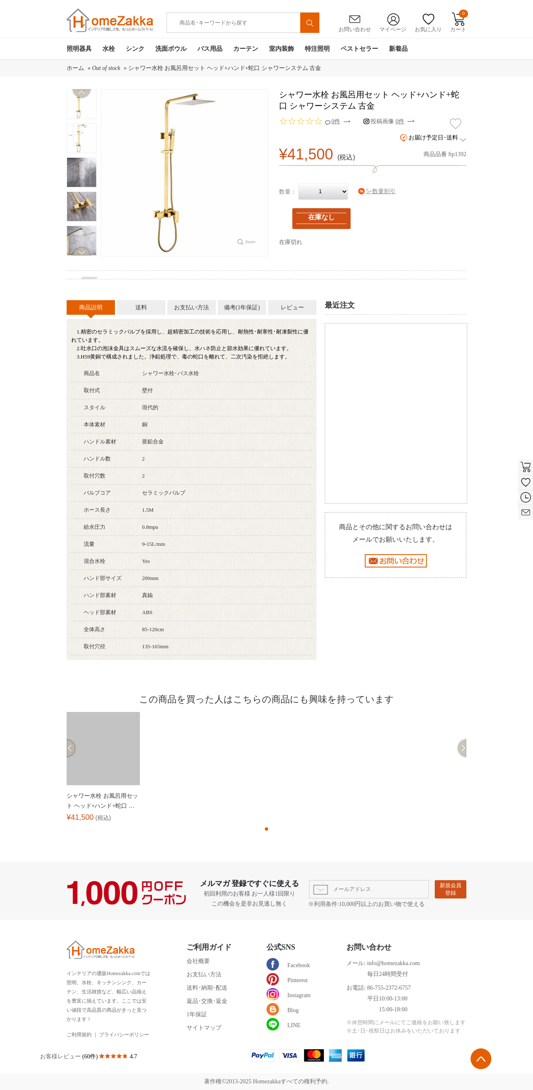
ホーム (75, 68)
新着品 (398, 48)
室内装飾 (281, 48)
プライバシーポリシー (124, 1035)
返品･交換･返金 (207, 1001)
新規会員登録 (450, 889)
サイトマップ (204, 1028)
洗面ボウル (171, 48)
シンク (135, 48)
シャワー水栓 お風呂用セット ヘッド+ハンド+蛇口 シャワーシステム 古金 (224, 68)
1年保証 (197, 1014)
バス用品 (209, 48)
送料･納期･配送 (207, 988)
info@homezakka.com (393, 963)
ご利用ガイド (209, 947)
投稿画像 (387, 121)
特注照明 (317, 48)
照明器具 (79, 48)
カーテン (245, 48)
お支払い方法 (204, 974)
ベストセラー (359, 48)
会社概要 (198, 961)
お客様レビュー (61, 1056)
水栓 (108, 48)
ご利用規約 (79, 1035)
